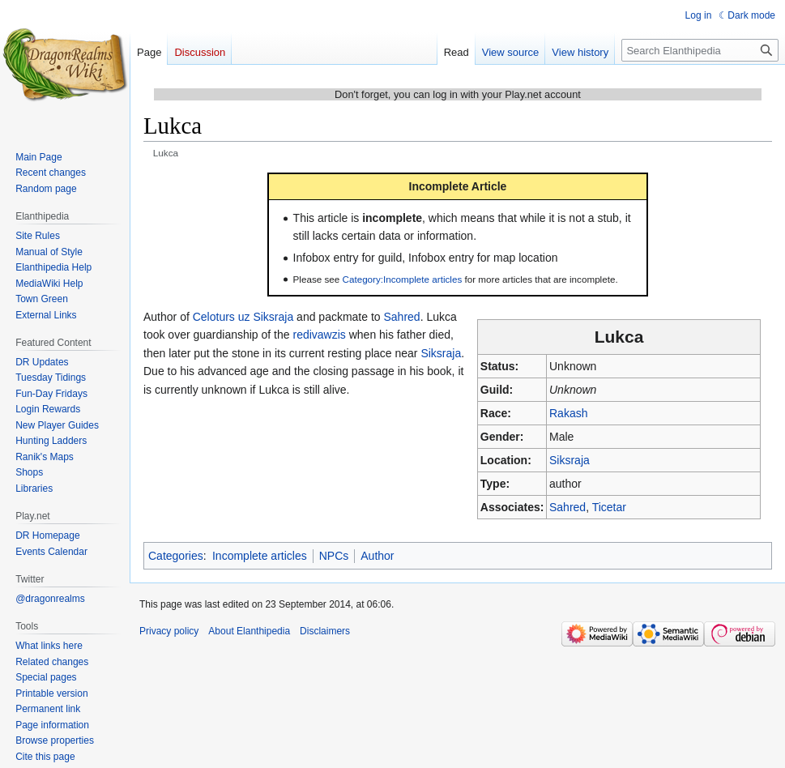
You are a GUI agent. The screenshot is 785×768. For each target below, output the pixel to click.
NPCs (334, 555)
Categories (175, 555)
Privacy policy (168, 631)
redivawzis (318, 334)
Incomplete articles (259, 555)
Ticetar (609, 507)
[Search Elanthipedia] (700, 50)
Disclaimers (325, 631)
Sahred (567, 507)
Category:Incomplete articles (403, 279)
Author (377, 555)
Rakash (568, 413)
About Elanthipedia (249, 631)
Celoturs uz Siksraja (243, 316)
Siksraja (569, 460)
